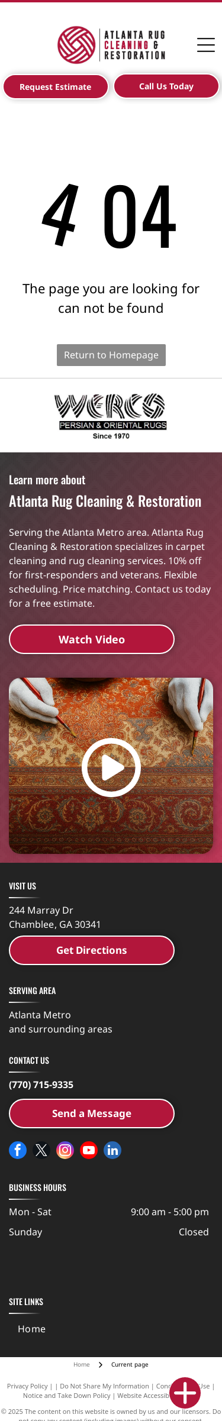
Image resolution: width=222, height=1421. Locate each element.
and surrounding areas (60, 1028)
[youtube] (89, 1151)
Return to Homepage (111, 354)
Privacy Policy (27, 1385)
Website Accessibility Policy (158, 1395)
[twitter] (41, 1151)
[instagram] (65, 1151)
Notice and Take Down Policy (67, 1395)
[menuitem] (32, 1329)
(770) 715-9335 (41, 1084)
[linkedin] (112, 1151)
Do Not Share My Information (104, 1385)
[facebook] (18, 1151)
